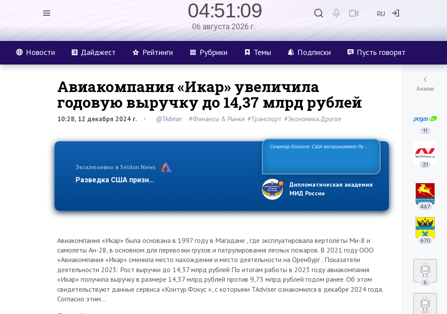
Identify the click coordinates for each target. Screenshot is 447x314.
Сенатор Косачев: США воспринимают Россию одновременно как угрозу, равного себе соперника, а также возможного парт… (320, 156)
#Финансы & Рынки (217, 119)
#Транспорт (265, 119)
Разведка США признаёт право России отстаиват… (164, 180)
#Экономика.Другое (312, 119)
